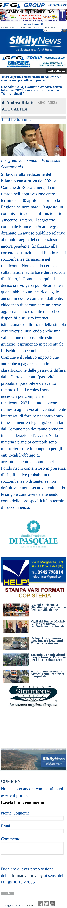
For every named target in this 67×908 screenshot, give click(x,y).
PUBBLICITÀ (14, 27)
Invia (7, 893)
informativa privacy (25, 875)
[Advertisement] (33, 727)
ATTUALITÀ (14, 109)
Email (6, 825)
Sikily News (28, 905)
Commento (10, 838)
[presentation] (14, 860)
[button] (56, 71)
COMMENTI (13, 781)
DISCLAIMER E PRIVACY (48, 27)
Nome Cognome (15, 813)
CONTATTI (23, 27)
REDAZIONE (4, 27)
